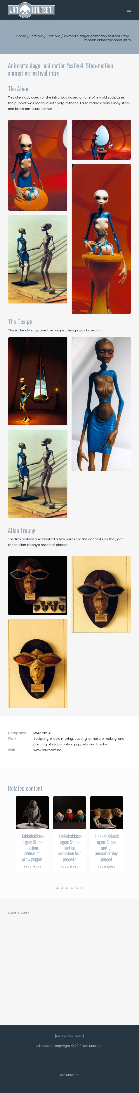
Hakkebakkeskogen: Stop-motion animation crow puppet (32, 847)
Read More (32, 866)
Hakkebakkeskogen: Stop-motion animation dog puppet (107, 847)
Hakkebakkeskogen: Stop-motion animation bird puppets (69, 847)
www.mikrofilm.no (47, 750)
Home (21, 36)
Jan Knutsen (69, 1074)
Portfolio (36, 36)
